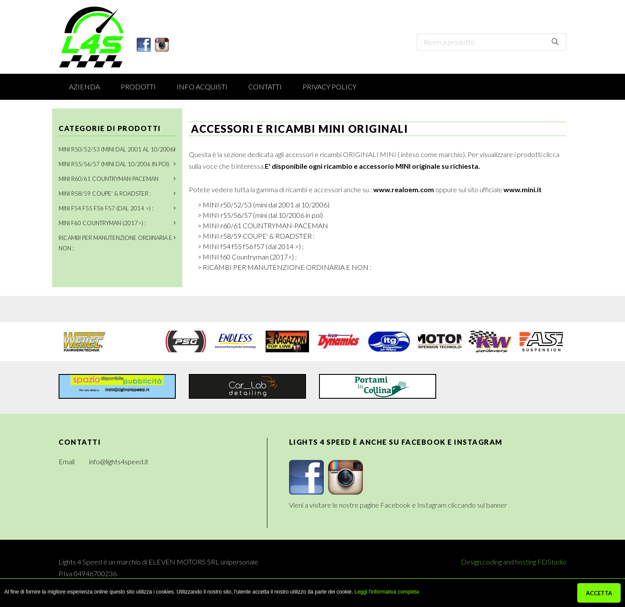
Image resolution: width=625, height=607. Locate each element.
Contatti (265, 86)
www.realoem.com (403, 189)
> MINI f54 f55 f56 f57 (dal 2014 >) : (250, 246)
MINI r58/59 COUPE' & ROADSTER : (105, 193)
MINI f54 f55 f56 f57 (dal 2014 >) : (106, 208)
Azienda (84, 86)
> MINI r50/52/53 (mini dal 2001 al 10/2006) (263, 204)
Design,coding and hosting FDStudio (513, 562)
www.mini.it (522, 189)
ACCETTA (599, 593)
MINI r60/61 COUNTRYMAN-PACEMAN (108, 178)
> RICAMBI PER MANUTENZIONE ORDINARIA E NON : (284, 267)
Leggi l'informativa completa (387, 592)
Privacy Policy (329, 86)
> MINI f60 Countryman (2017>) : (247, 257)
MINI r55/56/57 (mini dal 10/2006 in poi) (114, 164)
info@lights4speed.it (118, 461)
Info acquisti (202, 86)
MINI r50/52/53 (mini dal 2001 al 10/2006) (117, 149)
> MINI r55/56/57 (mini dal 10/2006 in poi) (260, 215)
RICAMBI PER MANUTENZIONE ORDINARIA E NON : (115, 243)
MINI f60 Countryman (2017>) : (102, 223)
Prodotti (138, 86)
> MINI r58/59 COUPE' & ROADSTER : (256, 236)
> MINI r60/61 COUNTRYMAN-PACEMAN (262, 225)
